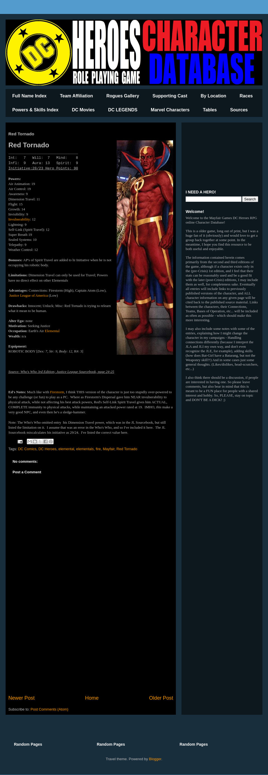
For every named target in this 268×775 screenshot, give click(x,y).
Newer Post (21, 698)
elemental (66, 449)
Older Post (161, 698)
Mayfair (108, 449)
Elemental (52, 331)
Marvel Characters (170, 109)
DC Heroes (47, 449)
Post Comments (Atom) (49, 709)
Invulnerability (19, 219)
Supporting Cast (169, 95)
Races (246, 95)
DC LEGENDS (122, 109)
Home (92, 698)
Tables (210, 109)
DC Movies (83, 109)
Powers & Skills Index (35, 109)
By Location (213, 95)
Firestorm (57, 392)
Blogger (155, 759)
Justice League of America (28, 295)
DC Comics (27, 449)
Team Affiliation (76, 95)
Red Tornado (126, 449)
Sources (239, 109)
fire (98, 449)
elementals (85, 449)
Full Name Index (29, 95)
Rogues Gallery (122, 95)
